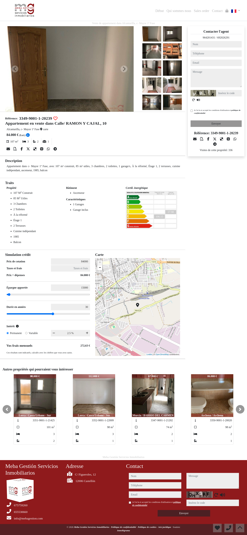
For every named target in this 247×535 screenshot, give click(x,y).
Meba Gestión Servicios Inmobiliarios (92, 527)
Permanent (16, 333)
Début (159, 11)
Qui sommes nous (179, 11)
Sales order (201, 11)
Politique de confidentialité (124, 527)
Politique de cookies (147, 527)
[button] (7, 409)
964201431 (209, 37)
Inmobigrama (123, 530)
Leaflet (149, 354)
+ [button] (100, 262)
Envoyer (216, 123)
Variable (33, 333)
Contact (217, 11)
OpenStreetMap (162, 354)
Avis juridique (165, 527)
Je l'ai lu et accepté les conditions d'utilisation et (217, 111)
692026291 (223, 37)
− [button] (100, 267)
